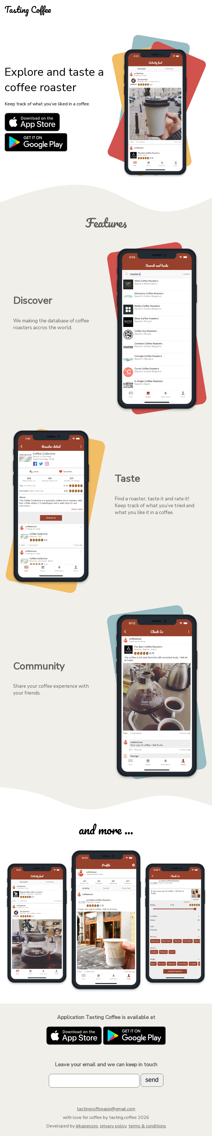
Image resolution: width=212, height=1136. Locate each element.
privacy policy (113, 1126)
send (151, 1079)
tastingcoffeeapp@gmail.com (106, 1109)
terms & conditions (147, 1126)
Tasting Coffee (28, 9)
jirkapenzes (87, 1126)
